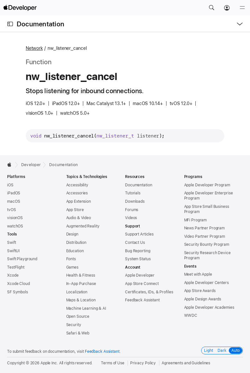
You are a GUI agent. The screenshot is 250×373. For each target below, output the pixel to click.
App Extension (78, 201)
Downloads (135, 201)
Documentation (40, 24)
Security (73, 325)
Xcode (12, 275)
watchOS (15, 226)
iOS (10, 185)
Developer (31, 165)
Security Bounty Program (206, 244)
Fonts (71, 259)
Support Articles (139, 234)
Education (75, 251)
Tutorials (132, 193)
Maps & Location (81, 300)
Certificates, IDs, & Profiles (149, 292)
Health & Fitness (80, 275)
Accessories (77, 193)
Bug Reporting (137, 251)
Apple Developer (140, 275)
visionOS (15, 218)
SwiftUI (13, 251)
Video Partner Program (204, 236)
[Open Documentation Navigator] (10, 24)
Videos (131, 218)
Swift (11, 242)
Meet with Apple (198, 274)
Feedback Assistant (142, 300)
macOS (13, 201)
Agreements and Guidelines (186, 363)
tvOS (11, 210)
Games (72, 267)
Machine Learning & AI (86, 308)
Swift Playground (22, 259)
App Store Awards (200, 291)
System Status (137, 259)
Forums (131, 210)
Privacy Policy (143, 363)
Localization (77, 292)
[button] (211, 7)
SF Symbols (17, 292)
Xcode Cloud (18, 283)
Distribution (76, 242)
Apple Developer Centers (206, 282)
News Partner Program (204, 228)
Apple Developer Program (207, 185)
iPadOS (13, 193)
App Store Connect (142, 283)
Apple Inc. (49, 363)
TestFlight (15, 267)
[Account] (227, 7)
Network (34, 48)
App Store (75, 210)
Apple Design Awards (202, 299)
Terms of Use (112, 363)
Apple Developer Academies (209, 307)
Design (72, 234)
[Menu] (242, 7)
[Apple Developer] (20, 7)
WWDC (191, 315)
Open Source (78, 316)
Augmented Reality (83, 226)
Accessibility (77, 185)
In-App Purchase (81, 283)
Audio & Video (78, 218)
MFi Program (195, 220)
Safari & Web (78, 333)
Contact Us (135, 242)
